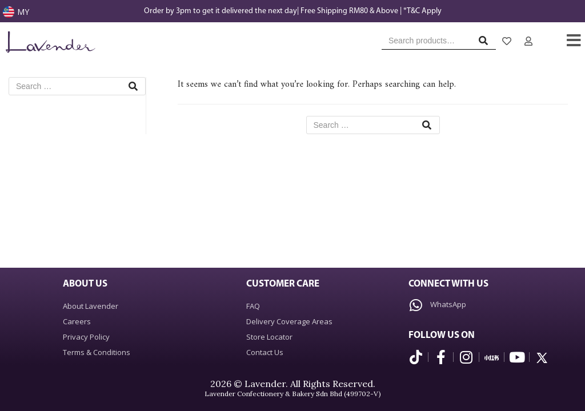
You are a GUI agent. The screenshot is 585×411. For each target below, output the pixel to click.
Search (486, 43)
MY (23, 11)
